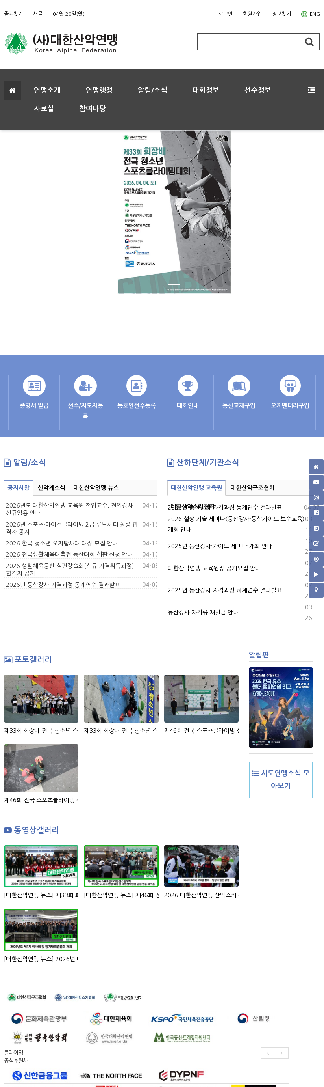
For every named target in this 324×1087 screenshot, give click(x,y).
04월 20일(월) (69, 14)
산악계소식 (51, 488)
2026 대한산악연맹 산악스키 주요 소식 (201, 895)
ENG (310, 14)
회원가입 (252, 14)
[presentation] (268, 1053)
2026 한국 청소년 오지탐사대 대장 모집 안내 (62, 543)
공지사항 (18, 488)
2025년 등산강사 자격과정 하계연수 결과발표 (225, 590)
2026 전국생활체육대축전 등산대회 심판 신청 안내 (69, 554)
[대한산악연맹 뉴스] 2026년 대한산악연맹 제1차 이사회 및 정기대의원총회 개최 (41, 959)
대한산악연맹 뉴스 (96, 488)
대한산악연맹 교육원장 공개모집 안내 (214, 568)
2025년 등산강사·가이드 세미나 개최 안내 (220, 546)
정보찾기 (281, 14)
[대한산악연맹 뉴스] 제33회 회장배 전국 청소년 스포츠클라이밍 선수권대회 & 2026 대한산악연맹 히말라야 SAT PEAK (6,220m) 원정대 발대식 (41, 895)
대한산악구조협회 (252, 488)
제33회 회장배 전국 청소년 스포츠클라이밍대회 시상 (41, 731)
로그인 (225, 14)
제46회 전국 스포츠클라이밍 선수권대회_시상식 (201, 731)
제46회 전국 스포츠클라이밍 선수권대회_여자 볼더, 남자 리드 (41, 800)
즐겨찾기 (13, 14)
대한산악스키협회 (192, 507)
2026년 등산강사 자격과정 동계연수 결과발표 (63, 585)
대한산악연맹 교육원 (196, 488)
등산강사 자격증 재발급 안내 (203, 612)
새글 (38, 14)
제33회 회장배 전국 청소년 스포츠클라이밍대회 (121, 731)
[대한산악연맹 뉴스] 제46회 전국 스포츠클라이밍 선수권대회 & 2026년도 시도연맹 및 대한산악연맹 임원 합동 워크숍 (121, 895)
